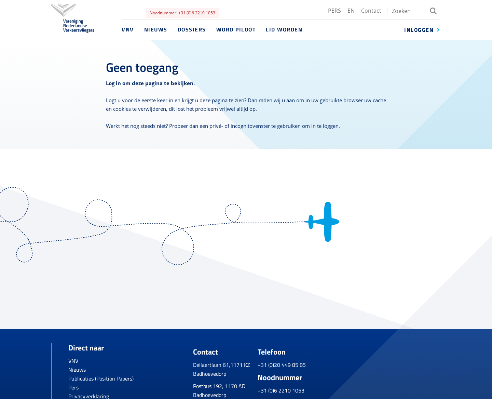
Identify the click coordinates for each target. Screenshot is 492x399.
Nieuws (155, 29)
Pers (73, 387)
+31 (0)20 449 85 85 (335, 361)
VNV (128, 29)
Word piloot (236, 29)
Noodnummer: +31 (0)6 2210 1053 (182, 13)
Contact (371, 10)
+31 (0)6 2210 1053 (334, 386)
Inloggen (419, 30)
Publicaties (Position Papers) (101, 378)
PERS (334, 10)
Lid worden (284, 29)
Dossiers (192, 29)
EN (351, 10)
